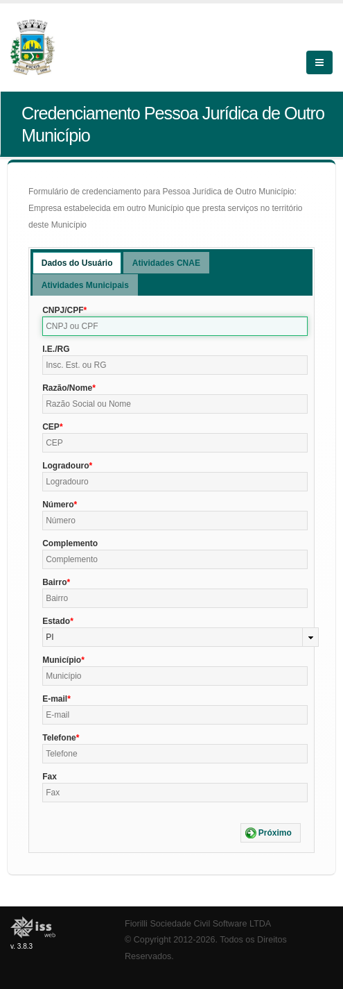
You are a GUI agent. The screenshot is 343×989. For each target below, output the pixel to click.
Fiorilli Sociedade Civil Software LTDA (198, 924)
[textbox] (175, 326)
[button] (270, 833)
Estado (56, 621)
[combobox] (180, 637)
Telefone (59, 738)
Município (61, 660)
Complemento (70, 543)
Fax (49, 776)
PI (49, 637)
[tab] (77, 262)
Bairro (54, 582)
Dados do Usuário (77, 263)
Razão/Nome (67, 388)
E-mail (54, 699)
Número (57, 504)
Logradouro (65, 466)
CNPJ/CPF (62, 310)
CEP (51, 427)
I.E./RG (55, 349)
